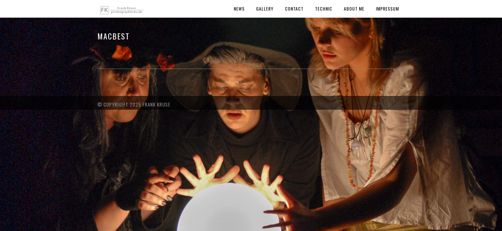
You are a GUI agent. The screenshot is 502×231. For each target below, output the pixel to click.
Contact (294, 8)
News (239, 8)
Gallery (264, 8)
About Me (354, 8)
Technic (323, 8)
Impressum (387, 8)
